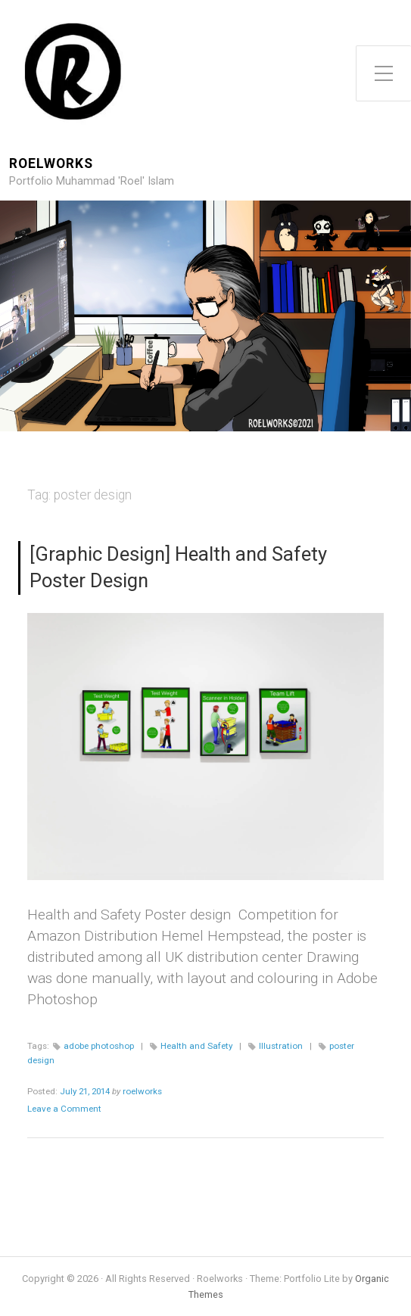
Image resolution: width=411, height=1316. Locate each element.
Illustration (281, 1046)
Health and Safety (196, 1046)
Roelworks (51, 164)
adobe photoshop (99, 1046)
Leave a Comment (64, 1108)
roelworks (142, 1091)
